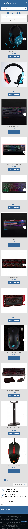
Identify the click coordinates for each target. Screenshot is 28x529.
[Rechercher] (14, 8)
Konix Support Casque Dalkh (14, 427)
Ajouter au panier (14, 56)
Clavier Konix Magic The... (14, 239)
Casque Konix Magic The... (14, 51)
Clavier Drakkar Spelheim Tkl (14, 202)
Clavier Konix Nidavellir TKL (14, 277)
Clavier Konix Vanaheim (14, 315)
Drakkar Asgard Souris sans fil (14, 352)
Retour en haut (20, 484)
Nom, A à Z (14, 17)
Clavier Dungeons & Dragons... (14, 126)
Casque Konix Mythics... (14, 89)
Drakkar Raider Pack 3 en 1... (14, 390)
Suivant (10, 480)
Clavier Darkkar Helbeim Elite (14, 164)
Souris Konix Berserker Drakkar (14, 465)
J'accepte (24, 521)
